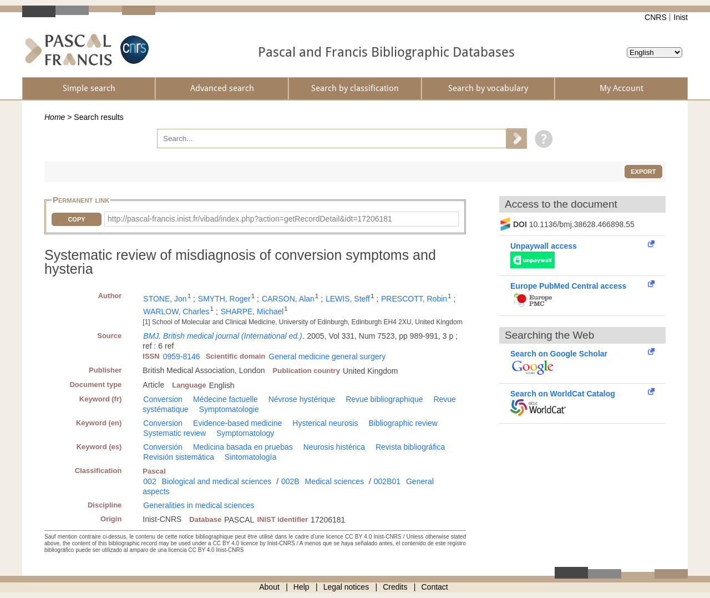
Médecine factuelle (225, 399)
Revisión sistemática (178, 457)
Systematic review (174, 433)
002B (290, 481)
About (269, 586)
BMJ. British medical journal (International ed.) (222, 335)
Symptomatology (245, 433)
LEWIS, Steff (348, 298)
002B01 (387, 481)
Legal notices (346, 586)
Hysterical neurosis (325, 423)
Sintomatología (250, 457)
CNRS (656, 17)
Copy (76, 219)
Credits (395, 586)
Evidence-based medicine (237, 423)
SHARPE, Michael (252, 311)
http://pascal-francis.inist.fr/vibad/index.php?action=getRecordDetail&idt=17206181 (250, 218)
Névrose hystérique (302, 399)
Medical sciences (334, 481)
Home (54, 117)
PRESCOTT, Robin (414, 298)
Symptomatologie (229, 409)
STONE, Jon (164, 298)
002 (149, 481)
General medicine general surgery (327, 356)
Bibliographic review (403, 423)
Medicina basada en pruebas (243, 447)
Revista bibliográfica (410, 447)
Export (643, 171)
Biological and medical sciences (217, 481)
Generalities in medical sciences (198, 505)
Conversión (162, 447)
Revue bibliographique (384, 399)
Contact (435, 586)
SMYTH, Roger (224, 298)
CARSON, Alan (288, 298)
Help (301, 586)
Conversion (162, 399)
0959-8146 (181, 356)
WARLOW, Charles (176, 311)
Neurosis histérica (334, 447)
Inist (680, 17)
